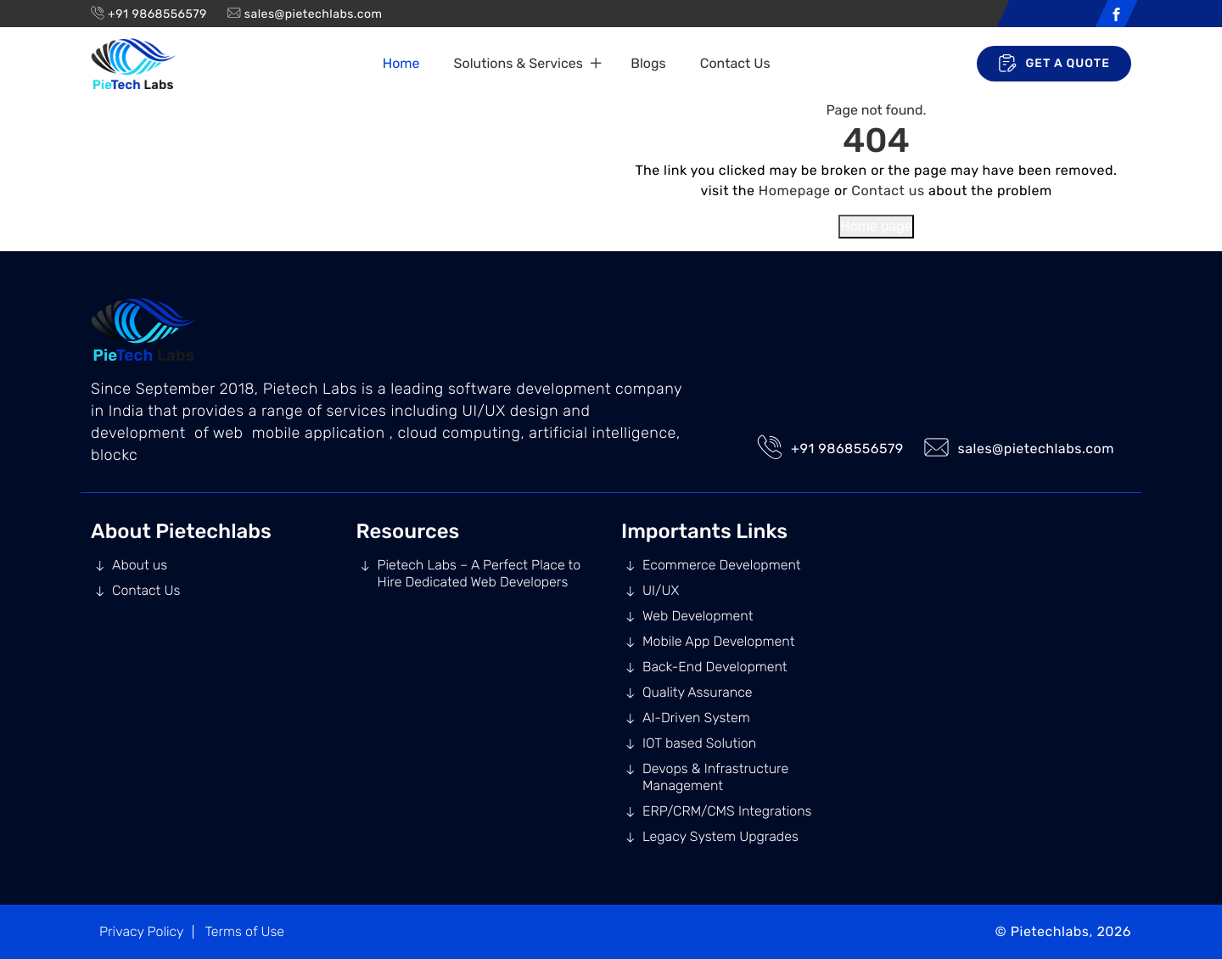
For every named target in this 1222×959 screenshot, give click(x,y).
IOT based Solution (699, 743)
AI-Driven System (696, 717)
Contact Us (735, 63)
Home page (876, 226)
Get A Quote (1054, 63)
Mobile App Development (718, 641)
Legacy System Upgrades (720, 836)
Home (401, 63)
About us (139, 565)
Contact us (887, 190)
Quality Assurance (697, 692)
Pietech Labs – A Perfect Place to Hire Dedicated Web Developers (479, 573)
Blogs (648, 63)
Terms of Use (244, 931)
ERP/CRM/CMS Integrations (726, 811)
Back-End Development (715, 667)
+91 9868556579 (157, 14)
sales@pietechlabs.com (313, 14)
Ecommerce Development (721, 565)
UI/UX (660, 590)
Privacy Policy (141, 931)
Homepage (795, 190)
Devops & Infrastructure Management (715, 777)
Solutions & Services (518, 63)
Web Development (697, 616)
